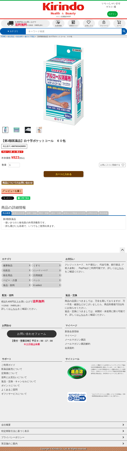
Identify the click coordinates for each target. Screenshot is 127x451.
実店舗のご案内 (9, 443)
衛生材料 (19, 36)
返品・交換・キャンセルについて (18, 381)
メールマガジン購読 (75, 339)
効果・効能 (32, 213)
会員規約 (69, 348)
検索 (124, 30)
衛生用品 (11, 36)
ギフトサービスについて (14, 393)
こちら (120, 268)
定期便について (9, 373)
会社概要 (6, 424)
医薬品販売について (11, 369)
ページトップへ (122, 250)
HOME (3, 36)
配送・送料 (8, 295)
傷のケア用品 (30, 36)
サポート (6, 359)
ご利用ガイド (8, 365)
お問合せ (6, 325)
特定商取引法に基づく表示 (15, 431)
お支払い (70, 259)
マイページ (104, 23)
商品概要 (6, 213)
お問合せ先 (92, 213)
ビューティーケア (40, 270)
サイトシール (72, 359)
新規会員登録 (72, 331)
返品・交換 (71, 295)
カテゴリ (6, 259)
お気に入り (89, 23)
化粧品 (6, 270)
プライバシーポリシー (12, 437)
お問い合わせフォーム (31, 333)
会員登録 (58, 23)
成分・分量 (56, 213)
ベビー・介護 (10, 280)
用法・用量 (44, 213)
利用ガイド (73, 23)
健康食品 (7, 265)
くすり (36, 265)
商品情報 (103, 213)
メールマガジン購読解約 (77, 343)
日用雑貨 (37, 275)
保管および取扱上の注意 (74, 213)
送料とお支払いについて (14, 377)
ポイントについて (10, 385)
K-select (37, 285)
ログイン (112, 14)
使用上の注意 (18, 213)
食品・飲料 (9, 285)
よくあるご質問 (9, 389)
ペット (36, 280)
